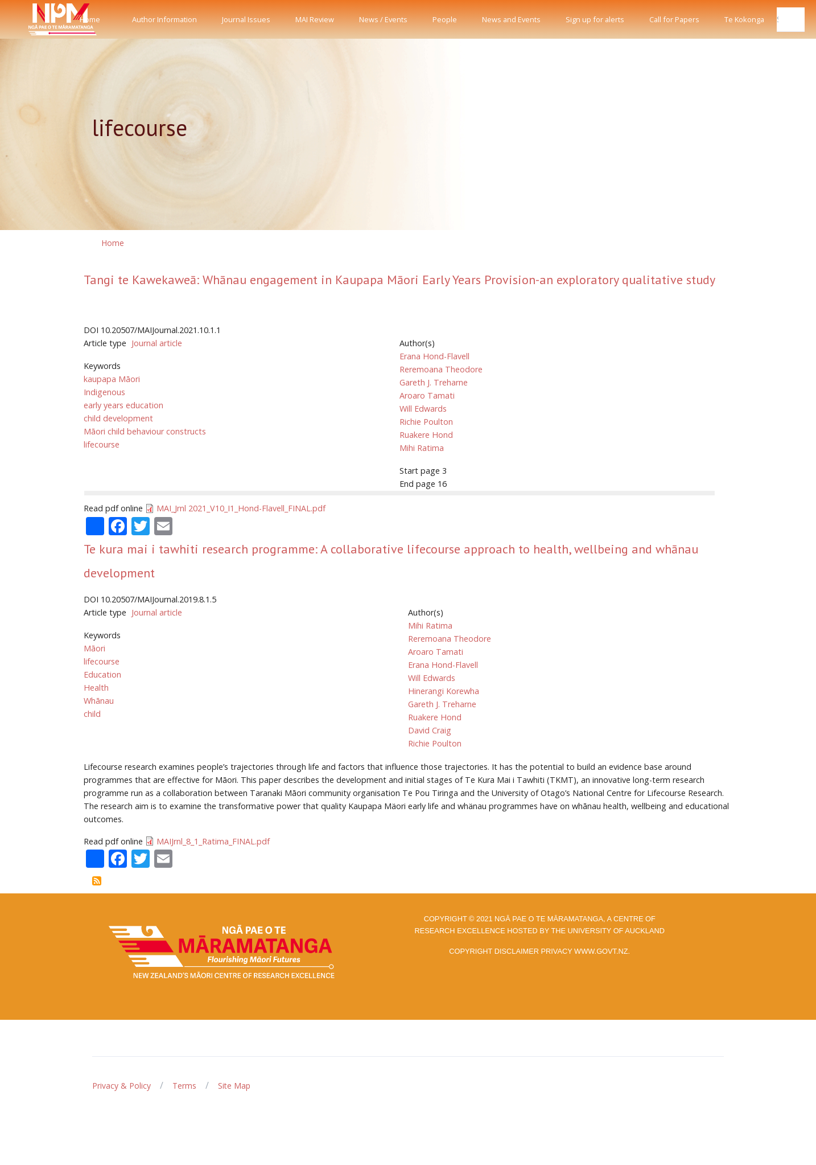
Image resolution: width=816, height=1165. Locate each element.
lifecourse (101, 444)
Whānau (99, 700)
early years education (123, 405)
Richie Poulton (426, 421)
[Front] (34, 19)
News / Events (383, 19)
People (444, 19)
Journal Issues (246, 19)
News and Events (511, 19)
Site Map (234, 1085)
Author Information (164, 19)
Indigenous (104, 392)
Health (96, 687)
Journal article (156, 343)
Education (102, 674)
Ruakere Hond (426, 434)
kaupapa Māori (112, 379)
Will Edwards (423, 408)
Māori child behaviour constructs (145, 431)
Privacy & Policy (121, 1085)
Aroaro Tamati (427, 395)
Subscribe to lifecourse (96, 880)
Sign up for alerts (595, 19)
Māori (94, 648)
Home (90, 19)
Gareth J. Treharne (433, 382)
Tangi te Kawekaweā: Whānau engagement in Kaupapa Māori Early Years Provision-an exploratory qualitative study (399, 280)
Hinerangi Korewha (443, 691)
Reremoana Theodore (441, 369)
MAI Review (314, 19)
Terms (184, 1085)
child (92, 713)
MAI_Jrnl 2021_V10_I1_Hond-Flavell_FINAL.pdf (240, 508)
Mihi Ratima (421, 447)
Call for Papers (674, 19)
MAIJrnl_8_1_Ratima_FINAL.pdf (213, 841)
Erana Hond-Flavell (434, 356)
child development (118, 418)
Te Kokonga (744, 19)
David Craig (429, 730)
